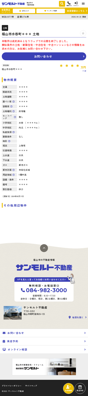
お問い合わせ (43, 56)
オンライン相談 (15, 349)
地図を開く (76, 317)
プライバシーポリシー (12, 386)
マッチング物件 (50, 11)
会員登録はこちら (76, 10)
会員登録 (68, 388)
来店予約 (80, 388)
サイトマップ (31, 386)
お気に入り (24, 11)
